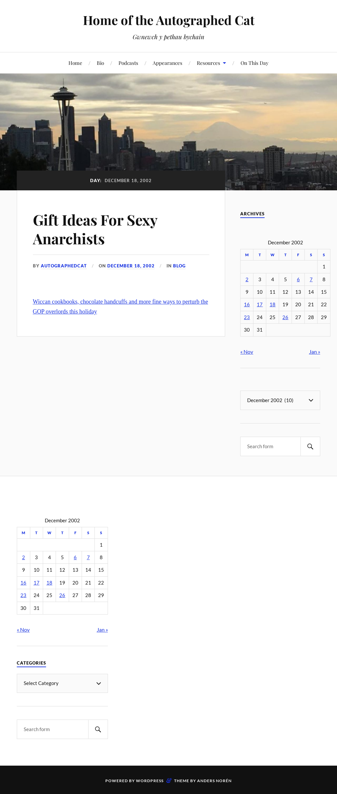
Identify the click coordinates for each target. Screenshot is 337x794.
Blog (179, 265)
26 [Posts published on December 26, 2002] (285, 317)
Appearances (167, 62)
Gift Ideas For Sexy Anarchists (95, 229)
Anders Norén (214, 780)
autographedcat (64, 265)
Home (75, 62)
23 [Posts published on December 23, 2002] (247, 317)
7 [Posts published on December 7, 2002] (311, 279)
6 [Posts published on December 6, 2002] (298, 279)
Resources (208, 62)
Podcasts (128, 62)
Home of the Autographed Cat (168, 20)
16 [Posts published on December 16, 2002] (247, 304)
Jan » (314, 351)
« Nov (246, 351)
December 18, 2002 (131, 265)
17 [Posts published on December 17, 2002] (260, 304)
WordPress (150, 780)
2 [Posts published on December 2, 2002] (247, 279)
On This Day (255, 62)
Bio (100, 62)
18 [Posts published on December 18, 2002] (272, 304)
